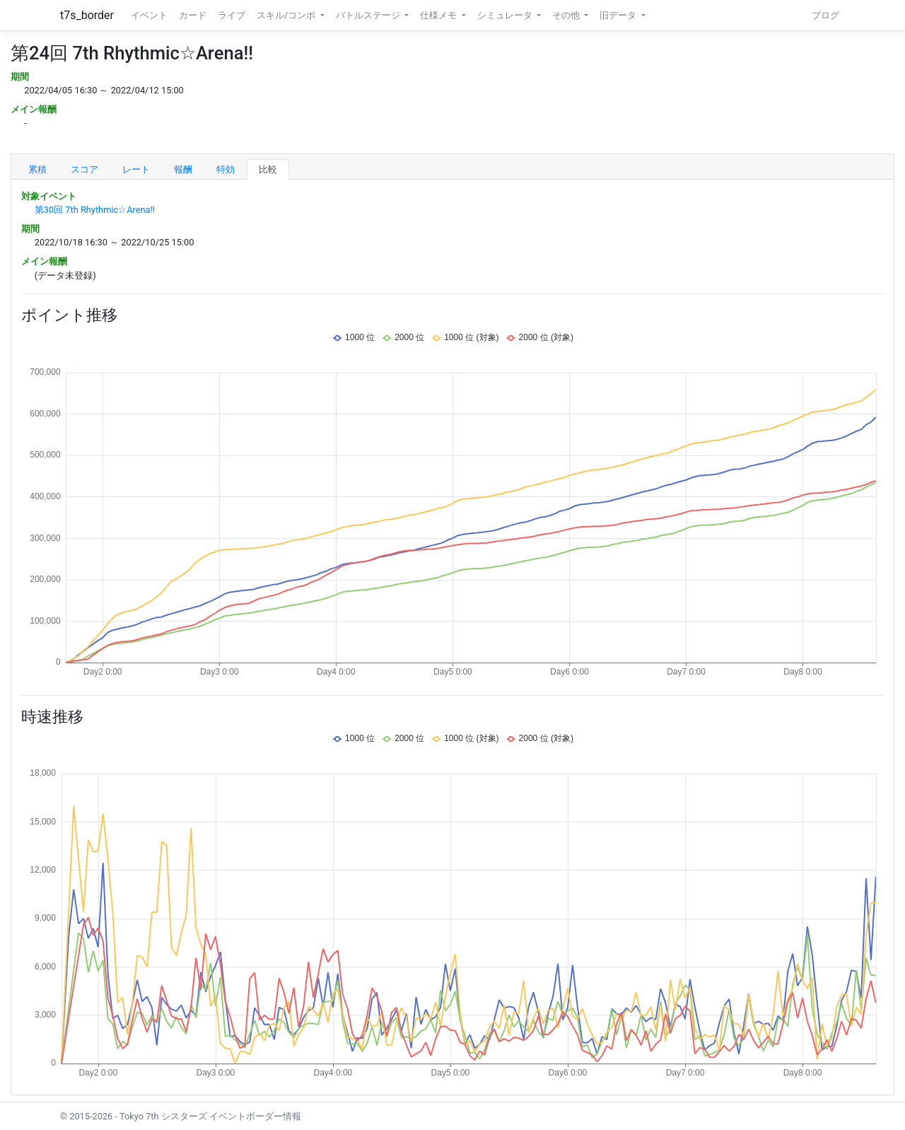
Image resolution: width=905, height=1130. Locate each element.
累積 (37, 169)
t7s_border (87, 15)
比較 (268, 169)
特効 (225, 169)
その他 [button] (567, 15)
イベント (149, 15)
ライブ (231, 15)
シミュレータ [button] (506, 15)
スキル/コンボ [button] (287, 15)
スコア (84, 169)
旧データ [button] (619, 15)
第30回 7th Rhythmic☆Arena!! (95, 209)
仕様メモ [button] (439, 15)
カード (192, 15)
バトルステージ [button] (369, 15)
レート (136, 169)
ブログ (825, 15)
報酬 (183, 169)
